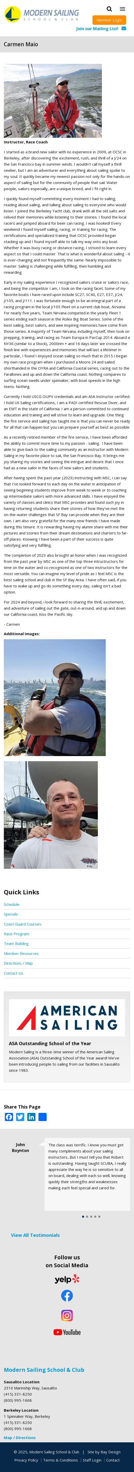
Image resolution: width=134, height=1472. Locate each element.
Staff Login (92, 1460)
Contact (113, 1460)
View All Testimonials (35, 1235)
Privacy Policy (26, 1460)
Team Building (16, 943)
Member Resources (21, 953)
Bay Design (110, 1451)
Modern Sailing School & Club (44, 1369)
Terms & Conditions (60, 1460)
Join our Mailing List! (97, 28)
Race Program (16, 933)
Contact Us (13, 973)
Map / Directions (20, 1437)
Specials (11, 914)
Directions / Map (18, 963)
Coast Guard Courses (22, 924)
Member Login (109, 19)
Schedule (11, 904)
